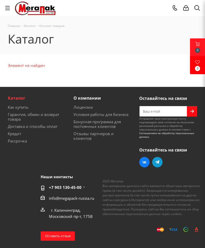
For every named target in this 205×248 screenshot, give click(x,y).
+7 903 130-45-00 (65, 187)
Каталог (16, 98)
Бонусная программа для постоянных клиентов (97, 124)
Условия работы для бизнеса (101, 114)
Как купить (18, 107)
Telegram (157, 162)
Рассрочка (17, 140)
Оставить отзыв (57, 235)
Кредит (14, 133)
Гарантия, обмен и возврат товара (33, 117)
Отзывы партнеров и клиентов (94, 136)
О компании (87, 98)
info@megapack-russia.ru (71, 198)
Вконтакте (144, 162)
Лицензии (83, 107)
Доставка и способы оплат (32, 126)
